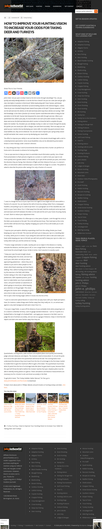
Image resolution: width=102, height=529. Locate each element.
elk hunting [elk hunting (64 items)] (79, 272)
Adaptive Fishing (83, 41)
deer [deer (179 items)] (85, 260)
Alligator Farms (83, 48)
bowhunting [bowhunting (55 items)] (80, 254)
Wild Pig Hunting (83, 230)
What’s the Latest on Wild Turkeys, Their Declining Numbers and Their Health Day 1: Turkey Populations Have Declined (20, 411)
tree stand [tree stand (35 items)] (78, 298)
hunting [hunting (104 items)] (93, 277)
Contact (79, 6)
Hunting (39, 6)
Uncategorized (83, 227)
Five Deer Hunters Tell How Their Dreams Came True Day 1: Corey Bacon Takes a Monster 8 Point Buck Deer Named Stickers (53, 411)
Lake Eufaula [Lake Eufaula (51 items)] (80, 292)
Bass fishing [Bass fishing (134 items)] (81, 249)
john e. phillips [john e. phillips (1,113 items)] (85, 288)
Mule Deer (81, 176)
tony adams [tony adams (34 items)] (85, 295)
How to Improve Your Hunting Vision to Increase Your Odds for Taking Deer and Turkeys (35, 27)
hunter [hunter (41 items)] (87, 277)
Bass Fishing (82, 54)
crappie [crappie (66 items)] (78, 257)
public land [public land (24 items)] (78, 295)
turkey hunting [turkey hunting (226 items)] (83, 303)
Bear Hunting (82, 57)
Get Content (69, 6)
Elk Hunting (82, 112)
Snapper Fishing (83, 204)
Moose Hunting (83, 169)
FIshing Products (83, 128)
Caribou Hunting (83, 77)
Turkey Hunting (27, 17)
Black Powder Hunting (85, 61)
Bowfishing (81, 67)
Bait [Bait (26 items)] (91, 246)
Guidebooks (57, 6)
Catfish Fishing (83, 80)
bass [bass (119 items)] (95, 246)
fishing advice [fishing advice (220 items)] (88, 274)
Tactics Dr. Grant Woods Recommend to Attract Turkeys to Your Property (42, 408)
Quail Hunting (82, 185)
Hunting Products (84, 153)
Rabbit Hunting (83, 188)
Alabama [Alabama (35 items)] (78, 246)
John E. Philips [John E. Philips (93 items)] (81, 286)
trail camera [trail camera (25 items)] (92, 295)
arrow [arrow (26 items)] (87, 246)
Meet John (29, 6)
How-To (80, 140)
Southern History (83, 211)
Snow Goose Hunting (85, 208)
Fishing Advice (82, 121)
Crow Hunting (82, 93)
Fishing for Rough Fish (85, 124)
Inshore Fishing (83, 156)
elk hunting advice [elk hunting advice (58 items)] (90, 272)
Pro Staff (81, 182)
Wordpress (83, 523)
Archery (80, 51)
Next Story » (97, 520)
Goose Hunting (83, 134)
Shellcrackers (82, 201)
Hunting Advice (83, 144)
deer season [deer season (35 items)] (79, 269)
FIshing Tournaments (85, 131)
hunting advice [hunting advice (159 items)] (82, 280)
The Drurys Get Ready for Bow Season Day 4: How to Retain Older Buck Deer (30, 408)
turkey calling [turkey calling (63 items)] (80, 300)
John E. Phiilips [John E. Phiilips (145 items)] (82, 283)
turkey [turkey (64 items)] (84, 298)
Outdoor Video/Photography (87, 179)
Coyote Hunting (83, 83)
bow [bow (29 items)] (89, 252)
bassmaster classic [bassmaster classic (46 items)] (81, 252)
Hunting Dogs (82, 150)
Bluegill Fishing (83, 64)
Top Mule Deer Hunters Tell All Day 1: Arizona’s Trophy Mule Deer (63, 408)
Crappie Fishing (83, 86)
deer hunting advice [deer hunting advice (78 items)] (83, 266)
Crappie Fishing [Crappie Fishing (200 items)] (89, 257)
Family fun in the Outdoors (87, 118)
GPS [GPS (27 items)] (83, 277)
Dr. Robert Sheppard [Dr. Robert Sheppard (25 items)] (88, 269)
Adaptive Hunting (84, 45)
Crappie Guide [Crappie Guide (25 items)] (79, 260)
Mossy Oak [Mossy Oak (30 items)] (88, 292)
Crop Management (84, 89)
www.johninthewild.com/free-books (15, 381)
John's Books (82, 160)
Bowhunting (82, 70)
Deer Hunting (82, 99)
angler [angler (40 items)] (83, 246)
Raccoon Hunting (83, 192)
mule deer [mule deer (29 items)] (94, 292)
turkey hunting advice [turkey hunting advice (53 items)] (83, 306)
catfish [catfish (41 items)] (95, 254)
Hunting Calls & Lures (85, 147)
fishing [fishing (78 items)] (78, 274)
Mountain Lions (83, 172)
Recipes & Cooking (84, 195)
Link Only (81, 163)
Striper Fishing (83, 214)
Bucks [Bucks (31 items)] (90, 254)
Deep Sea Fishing (83, 96)
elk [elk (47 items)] (96, 269)
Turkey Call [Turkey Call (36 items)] (91, 298)
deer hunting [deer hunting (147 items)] (81, 263)
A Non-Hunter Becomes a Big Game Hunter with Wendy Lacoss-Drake (8, 408)
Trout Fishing (82, 220)
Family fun (81, 115)
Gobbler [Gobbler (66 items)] (78, 277)
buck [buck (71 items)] (86, 254)
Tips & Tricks (82, 217)
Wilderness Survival (84, 233)
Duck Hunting (82, 109)
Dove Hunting (82, 102)
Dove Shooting (83, 105)
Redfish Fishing (83, 198)
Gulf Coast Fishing (84, 137)
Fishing (47, 6)
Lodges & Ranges (83, 166)
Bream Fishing (82, 73)
